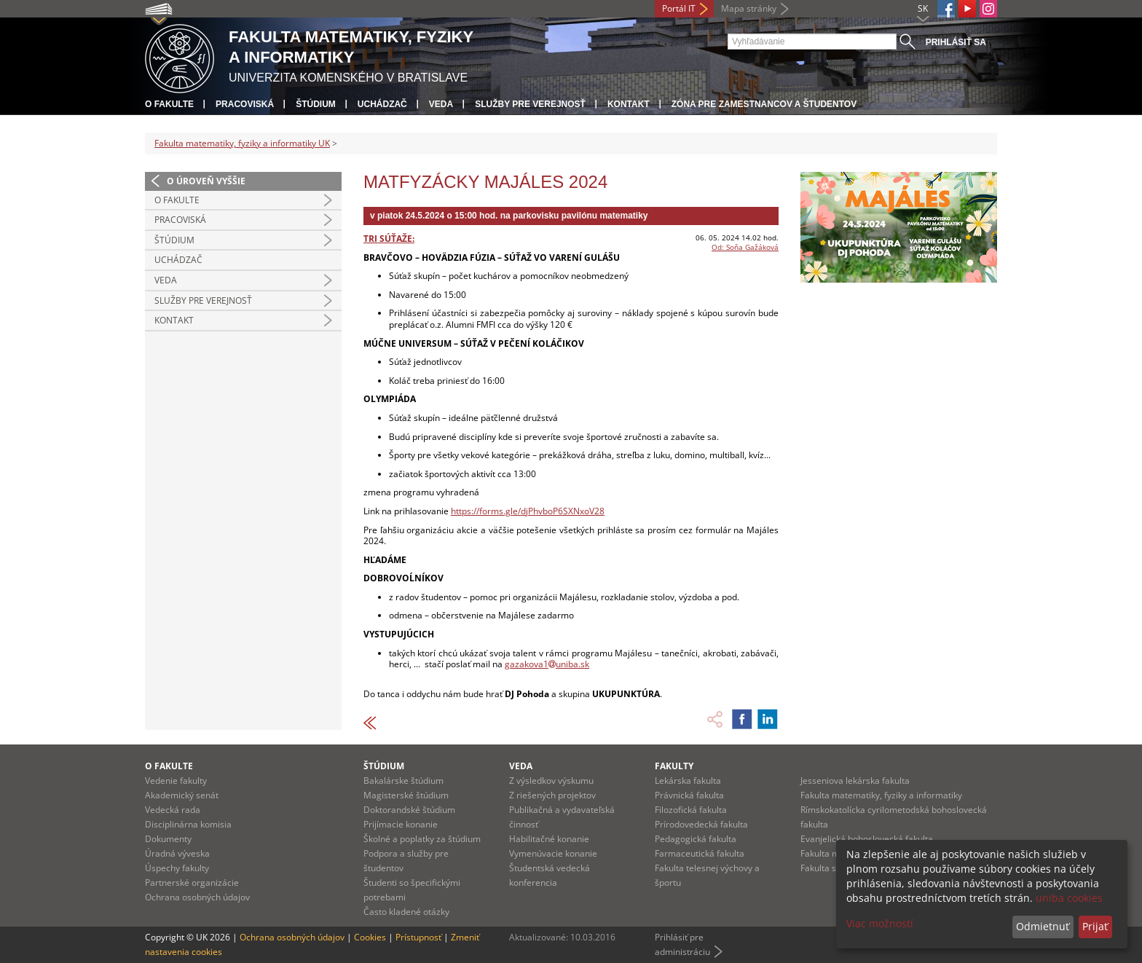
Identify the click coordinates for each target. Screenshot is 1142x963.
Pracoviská (245, 104)
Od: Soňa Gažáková (745, 247)
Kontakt (628, 104)
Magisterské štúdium (406, 795)
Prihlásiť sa (956, 42)
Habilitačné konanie (549, 839)
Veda (441, 104)
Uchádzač (382, 104)
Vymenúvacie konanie (553, 853)
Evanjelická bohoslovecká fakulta (866, 839)
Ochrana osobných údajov (197, 897)
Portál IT (679, 8)
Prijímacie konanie (400, 824)
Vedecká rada (172, 809)
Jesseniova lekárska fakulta (855, 780)
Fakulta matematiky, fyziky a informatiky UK (242, 143)
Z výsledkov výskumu (551, 780)
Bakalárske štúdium (403, 780)
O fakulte (169, 104)
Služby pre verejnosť (530, 104)
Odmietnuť (1042, 926)
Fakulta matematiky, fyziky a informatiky (881, 795)
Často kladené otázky (406, 911)
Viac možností (879, 923)
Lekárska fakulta (688, 780)
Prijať (1095, 926)
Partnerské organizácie (192, 882)
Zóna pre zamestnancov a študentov (764, 104)
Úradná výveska (177, 853)
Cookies (370, 937)
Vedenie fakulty (176, 780)
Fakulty (674, 766)
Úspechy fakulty (177, 868)
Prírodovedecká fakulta (701, 824)
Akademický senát (181, 795)
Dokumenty (168, 839)
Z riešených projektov (552, 795)
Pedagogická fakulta (695, 839)
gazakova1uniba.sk (547, 664)
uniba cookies (1069, 898)
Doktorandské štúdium (409, 809)
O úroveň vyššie (206, 181)
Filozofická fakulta (691, 809)
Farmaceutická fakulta (699, 853)
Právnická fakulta (689, 795)
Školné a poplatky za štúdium (422, 839)
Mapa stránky (748, 8)
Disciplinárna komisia (188, 824)
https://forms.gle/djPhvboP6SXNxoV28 (528, 511)
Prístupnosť (418, 937)
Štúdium (316, 104)
